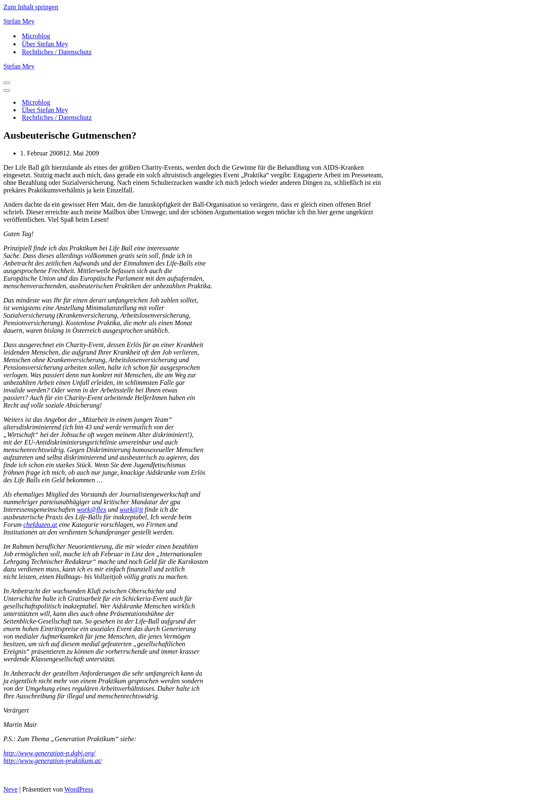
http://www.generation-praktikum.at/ (52, 760)
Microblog (36, 35)
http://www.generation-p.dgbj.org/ (49, 753)
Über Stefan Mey (45, 43)
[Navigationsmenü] (6, 83)
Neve (10, 789)
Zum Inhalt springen (30, 7)
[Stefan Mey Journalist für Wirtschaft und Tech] (276, 21)
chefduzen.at (40, 524)
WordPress (78, 789)
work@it (131, 509)
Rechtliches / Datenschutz (57, 51)
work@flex (91, 509)
